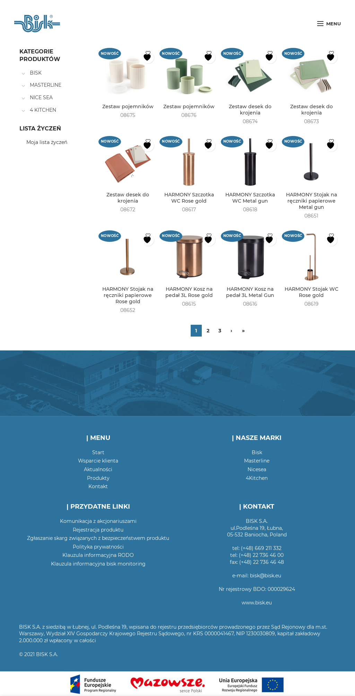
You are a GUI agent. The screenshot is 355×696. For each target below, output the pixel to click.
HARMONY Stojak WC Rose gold (311, 292)
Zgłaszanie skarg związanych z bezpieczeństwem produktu (98, 538)
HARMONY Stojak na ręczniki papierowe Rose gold (127, 295)
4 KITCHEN (43, 110)
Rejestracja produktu (98, 530)
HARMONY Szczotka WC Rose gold (189, 198)
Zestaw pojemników (128, 106)
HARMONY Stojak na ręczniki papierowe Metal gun (311, 201)
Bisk (257, 452)
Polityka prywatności (98, 547)
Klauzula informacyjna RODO (98, 555)
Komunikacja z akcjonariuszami (98, 521)
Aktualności (98, 469)
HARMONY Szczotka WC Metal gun (250, 198)
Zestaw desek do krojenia (250, 109)
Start (98, 452)
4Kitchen (257, 478)
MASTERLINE (45, 85)
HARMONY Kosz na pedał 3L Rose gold (189, 292)
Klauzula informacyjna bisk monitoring (98, 564)
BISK (36, 73)
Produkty (98, 478)
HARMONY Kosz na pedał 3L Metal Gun (250, 292)
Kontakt (98, 486)
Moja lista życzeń (46, 142)
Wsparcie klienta (98, 461)
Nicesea (257, 469)
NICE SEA (41, 97)
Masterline (256, 461)
